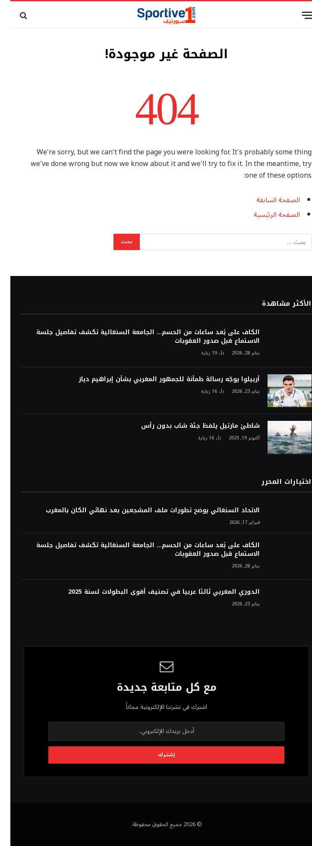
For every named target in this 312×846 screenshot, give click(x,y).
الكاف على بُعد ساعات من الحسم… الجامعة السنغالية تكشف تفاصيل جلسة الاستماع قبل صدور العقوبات (137, 336)
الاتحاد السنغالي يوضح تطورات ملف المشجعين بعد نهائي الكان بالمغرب (142, 510)
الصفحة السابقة (268, 200)
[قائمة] (297, 15)
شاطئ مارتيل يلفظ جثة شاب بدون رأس (190, 426)
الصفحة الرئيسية (266, 214)
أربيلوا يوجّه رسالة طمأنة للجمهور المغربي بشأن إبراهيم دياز (158, 379)
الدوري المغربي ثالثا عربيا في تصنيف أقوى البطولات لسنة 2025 (153, 592)
